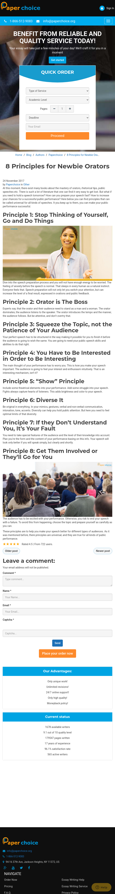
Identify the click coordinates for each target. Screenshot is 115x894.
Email (7, 605)
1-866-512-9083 (21, 21)
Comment (9, 573)
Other (26, 184)
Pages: (44, 108)
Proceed (57, 136)
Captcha (8, 619)
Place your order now (57, 653)
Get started (57, 60)
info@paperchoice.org (19, 850)
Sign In (107, 8)
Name (7, 590)
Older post (11, 551)
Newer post (103, 551)
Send (57, 643)
